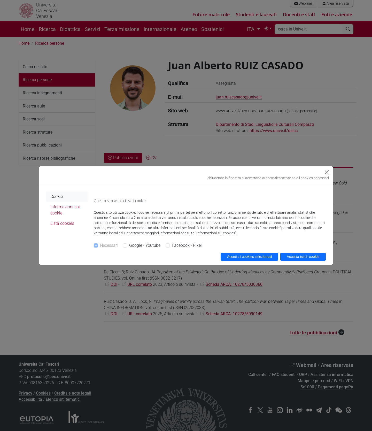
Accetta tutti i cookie (303, 257)
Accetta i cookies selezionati (249, 257)
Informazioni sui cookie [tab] (65, 210)
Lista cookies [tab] (62, 223)
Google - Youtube (144, 245)
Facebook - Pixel (187, 245)
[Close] (327, 172)
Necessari (109, 245)
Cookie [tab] (56, 196)
